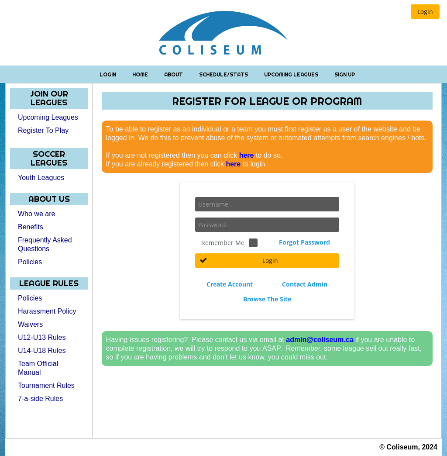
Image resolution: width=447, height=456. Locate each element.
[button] (425, 11)
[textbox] (267, 204)
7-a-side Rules (40, 398)
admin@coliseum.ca (319, 339)
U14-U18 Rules (41, 350)
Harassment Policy (47, 311)
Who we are (36, 214)
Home (140, 74)
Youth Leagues (41, 177)
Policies (30, 262)
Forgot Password (304, 242)
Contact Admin (304, 284)
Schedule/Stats (224, 74)
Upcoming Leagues (292, 74)
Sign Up (344, 74)
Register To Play (43, 130)
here (246, 155)
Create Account (229, 284)
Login (108, 74)
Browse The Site (267, 299)
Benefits (30, 227)
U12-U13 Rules (41, 337)
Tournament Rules (46, 385)
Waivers (30, 324)
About (174, 74)
